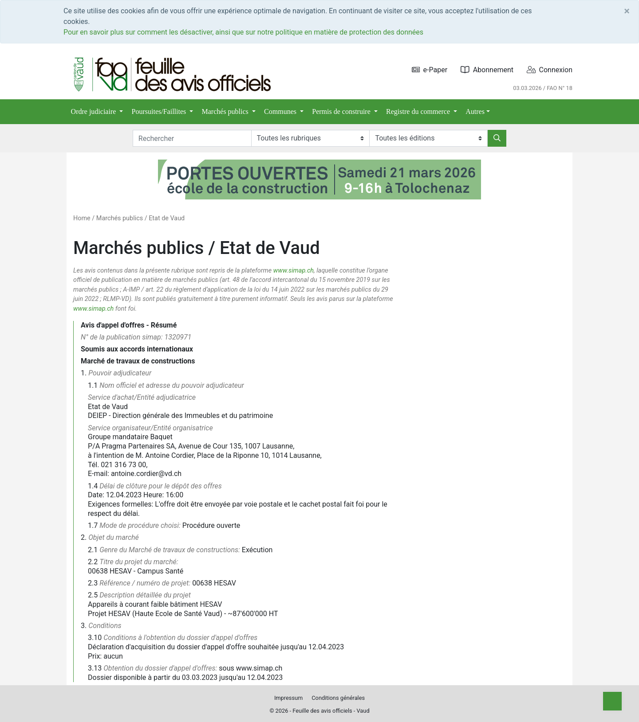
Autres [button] (475, 111)
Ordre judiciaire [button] (94, 111)
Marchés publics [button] (226, 111)
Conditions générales (338, 698)
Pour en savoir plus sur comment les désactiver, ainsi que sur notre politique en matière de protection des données (243, 32)
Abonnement (487, 70)
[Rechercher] (497, 138)
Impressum (288, 698)
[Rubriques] (310, 138)
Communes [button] (281, 111)
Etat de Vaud (167, 218)
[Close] (627, 11)
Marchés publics (119, 218)
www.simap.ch (293, 270)
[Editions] (428, 138)
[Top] (612, 701)
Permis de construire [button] (342, 111)
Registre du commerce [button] (419, 111)
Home (82, 218)
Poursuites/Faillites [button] (160, 111)
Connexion (549, 70)
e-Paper (430, 70)
